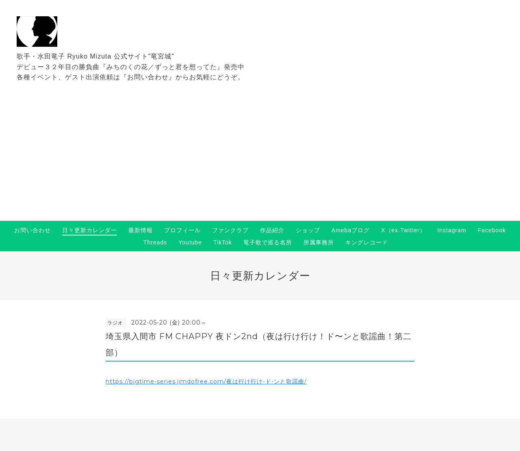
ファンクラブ (230, 230)
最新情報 (140, 230)
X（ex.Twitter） (403, 230)
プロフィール (182, 230)
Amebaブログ (351, 230)
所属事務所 (318, 242)
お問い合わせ (32, 230)
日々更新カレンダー (89, 230)
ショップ (308, 230)
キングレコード (366, 242)
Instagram (451, 230)
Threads (155, 242)
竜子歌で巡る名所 (267, 242)
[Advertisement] (260, 160)
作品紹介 (272, 230)
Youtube (190, 242)
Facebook (492, 230)
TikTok (222, 242)
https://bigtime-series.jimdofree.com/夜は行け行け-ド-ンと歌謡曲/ (206, 381)
